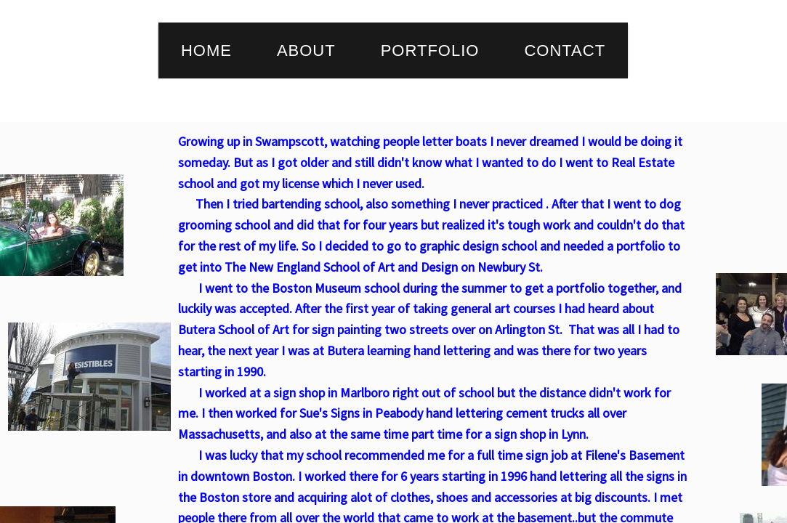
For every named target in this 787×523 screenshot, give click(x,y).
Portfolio (430, 50)
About (306, 50)
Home (206, 50)
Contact (564, 50)
